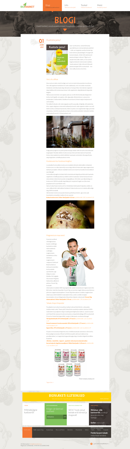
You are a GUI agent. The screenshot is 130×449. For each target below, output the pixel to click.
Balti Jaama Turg (38, 430)
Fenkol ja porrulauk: (99, 433)
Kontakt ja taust (102, 6)
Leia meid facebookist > (91, 443)
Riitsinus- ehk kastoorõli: (96, 411)
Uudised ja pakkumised (52, 6)
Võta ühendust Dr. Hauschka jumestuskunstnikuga (66, 397)
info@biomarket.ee (36, 444)
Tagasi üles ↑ (50, 382)
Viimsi (86, 430)
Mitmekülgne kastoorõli (30, 411)
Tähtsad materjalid (70, 6)
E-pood (106, 430)
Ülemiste (70, 430)
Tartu (92, 430)
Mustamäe (79, 430)
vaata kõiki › (106, 423)
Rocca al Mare (60, 430)
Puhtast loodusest (86, 6)
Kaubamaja (49, 430)
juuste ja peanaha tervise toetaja (99, 415)
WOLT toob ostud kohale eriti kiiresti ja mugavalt (78, 412)
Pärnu (99, 430)
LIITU (65, 416)
